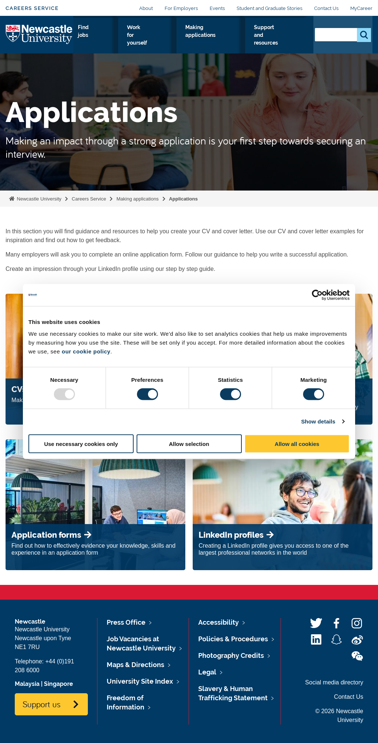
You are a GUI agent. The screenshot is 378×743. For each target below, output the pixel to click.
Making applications (242, 40)
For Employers (181, 8)
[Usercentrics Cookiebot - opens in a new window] (317, 295)
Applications (183, 199)
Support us (42, 703)
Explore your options (92, 44)
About (146, 8)
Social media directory (334, 682)
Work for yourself (201, 44)
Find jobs (171, 40)
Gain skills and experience (136, 44)
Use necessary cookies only (81, 443)
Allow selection (189, 443)
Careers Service (32, 8)
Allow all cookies (297, 443)
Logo (39, 43)
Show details (318, 421)
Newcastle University (38, 199)
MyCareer (361, 8)
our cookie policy (86, 351)
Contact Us (326, 8)
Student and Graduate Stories (269, 8)
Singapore (58, 683)
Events (217, 8)
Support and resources (286, 44)
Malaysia (27, 683)
